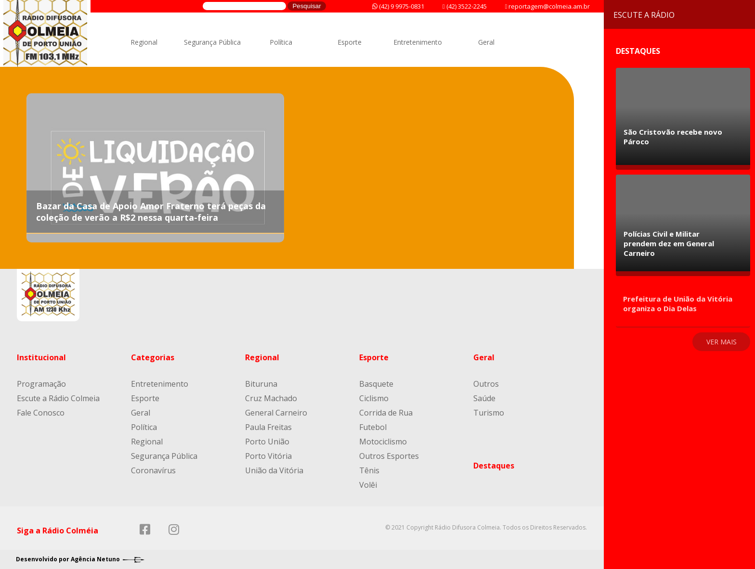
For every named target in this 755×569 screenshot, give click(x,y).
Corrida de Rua (386, 412)
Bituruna (261, 384)
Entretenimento (417, 42)
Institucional (41, 357)
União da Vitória (274, 470)
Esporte (350, 42)
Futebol (373, 427)
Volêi (368, 485)
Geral (486, 42)
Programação (41, 384)
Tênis (369, 470)
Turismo (488, 412)
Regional (143, 42)
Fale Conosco (41, 412)
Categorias (152, 357)
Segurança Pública (212, 42)
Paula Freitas (268, 427)
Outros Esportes (389, 456)
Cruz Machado (271, 398)
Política (281, 42)
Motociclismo (383, 441)
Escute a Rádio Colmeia (58, 398)
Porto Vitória (268, 456)
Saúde (484, 398)
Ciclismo (374, 398)
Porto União (267, 441)
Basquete (376, 384)
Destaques (493, 465)
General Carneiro (276, 412)
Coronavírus (153, 470)
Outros (486, 384)
